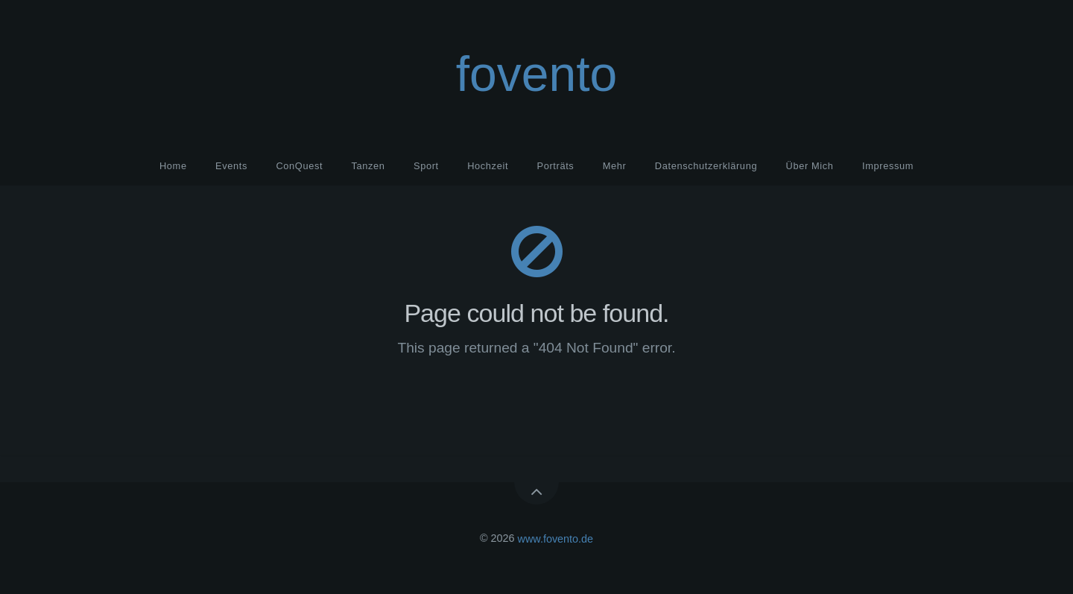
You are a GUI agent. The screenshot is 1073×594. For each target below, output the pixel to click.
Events (231, 165)
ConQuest (299, 165)
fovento (537, 73)
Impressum (888, 165)
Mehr (615, 165)
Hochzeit (487, 165)
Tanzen (368, 165)
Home (173, 165)
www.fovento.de (556, 538)
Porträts (555, 165)
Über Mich (810, 165)
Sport (426, 165)
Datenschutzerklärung (706, 165)
